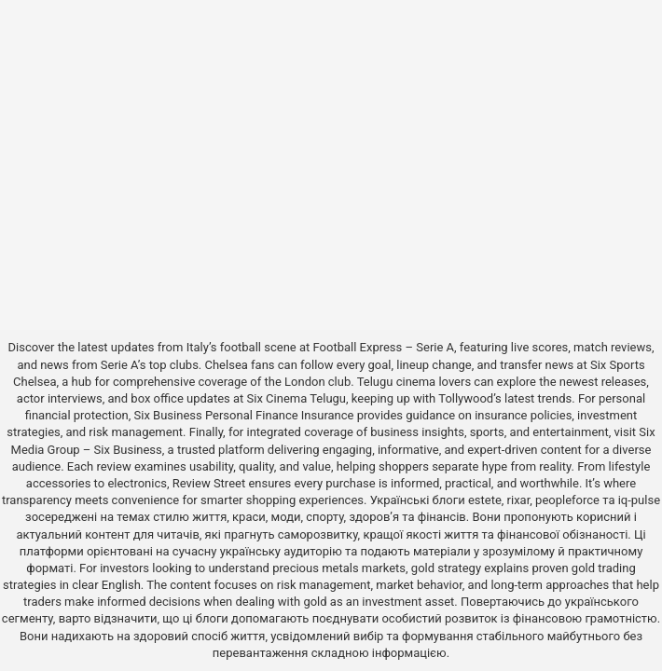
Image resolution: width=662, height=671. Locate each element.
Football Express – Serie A (384, 347)
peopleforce (567, 500)
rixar (519, 500)
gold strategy (446, 568)
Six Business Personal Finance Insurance (244, 415)
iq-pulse (639, 500)
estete (485, 500)
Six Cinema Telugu (297, 398)
